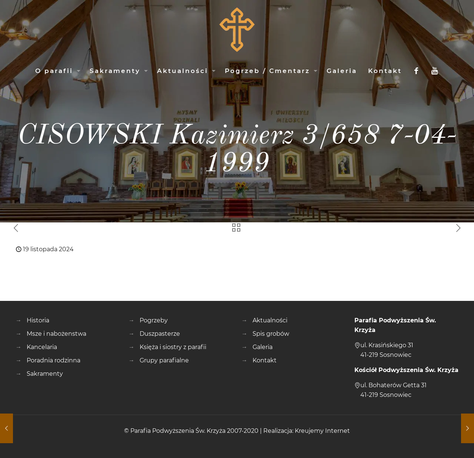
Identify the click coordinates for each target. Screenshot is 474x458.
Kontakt (265, 360)
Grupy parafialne (164, 360)
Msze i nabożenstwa (56, 333)
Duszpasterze (160, 333)
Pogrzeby (154, 320)
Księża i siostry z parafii (173, 347)
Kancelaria (42, 347)
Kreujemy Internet (322, 430)
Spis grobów (271, 333)
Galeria (263, 347)
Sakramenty (45, 373)
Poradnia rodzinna (53, 360)
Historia (38, 320)
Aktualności (270, 320)
